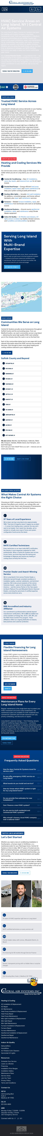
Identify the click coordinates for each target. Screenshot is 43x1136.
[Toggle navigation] (4, 9)
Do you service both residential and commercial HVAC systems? (21, 811)
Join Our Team (6, 1078)
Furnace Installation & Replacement (13, 1026)
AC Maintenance (6, 1009)
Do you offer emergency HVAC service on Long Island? (21, 777)
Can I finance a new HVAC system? (21, 805)
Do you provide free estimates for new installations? (21, 799)
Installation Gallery (7, 1071)
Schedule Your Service (8, 1061)
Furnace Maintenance (8, 1030)
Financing (4, 1066)
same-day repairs (10, 181)
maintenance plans (7, 712)
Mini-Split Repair (6, 1021)
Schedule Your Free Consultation (11, 71)
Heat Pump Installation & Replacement (14, 1011)
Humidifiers (5, 1048)
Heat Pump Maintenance (9, 1016)
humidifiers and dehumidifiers (17, 221)
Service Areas (6, 1076)
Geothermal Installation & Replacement (14, 1033)
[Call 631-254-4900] (38, 9)
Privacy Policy (6, 1080)
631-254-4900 (27, 71)
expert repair (16, 188)
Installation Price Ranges (9, 1068)
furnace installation (25, 202)
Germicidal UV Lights (8, 1053)
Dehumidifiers (5, 1046)
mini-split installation (34, 194)
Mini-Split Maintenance (9, 1023)
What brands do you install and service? (21, 783)
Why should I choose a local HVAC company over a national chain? (21, 818)
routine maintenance (31, 188)
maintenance (26, 198)
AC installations (32, 179)
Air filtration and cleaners (27, 217)
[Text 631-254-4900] (32, 9)
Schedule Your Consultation (9, 873)
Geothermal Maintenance (9, 1038)
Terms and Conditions (8, 1083)
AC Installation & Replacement (11, 1004)
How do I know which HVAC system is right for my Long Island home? (21, 789)
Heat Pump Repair (7, 1014)
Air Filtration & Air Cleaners (10, 1051)
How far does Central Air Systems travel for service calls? (21, 770)
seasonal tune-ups (26, 181)
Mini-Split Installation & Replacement (13, 1018)
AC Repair (4, 1006)
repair (17, 198)
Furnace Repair (6, 1028)
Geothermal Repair (7, 1035)
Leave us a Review (7, 1064)
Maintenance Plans (7, 1073)
